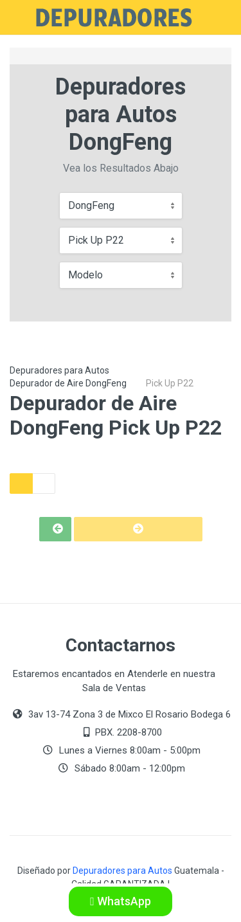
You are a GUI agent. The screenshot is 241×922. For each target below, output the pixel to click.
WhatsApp (120, 901)
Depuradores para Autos (59, 370)
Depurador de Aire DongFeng (68, 383)
